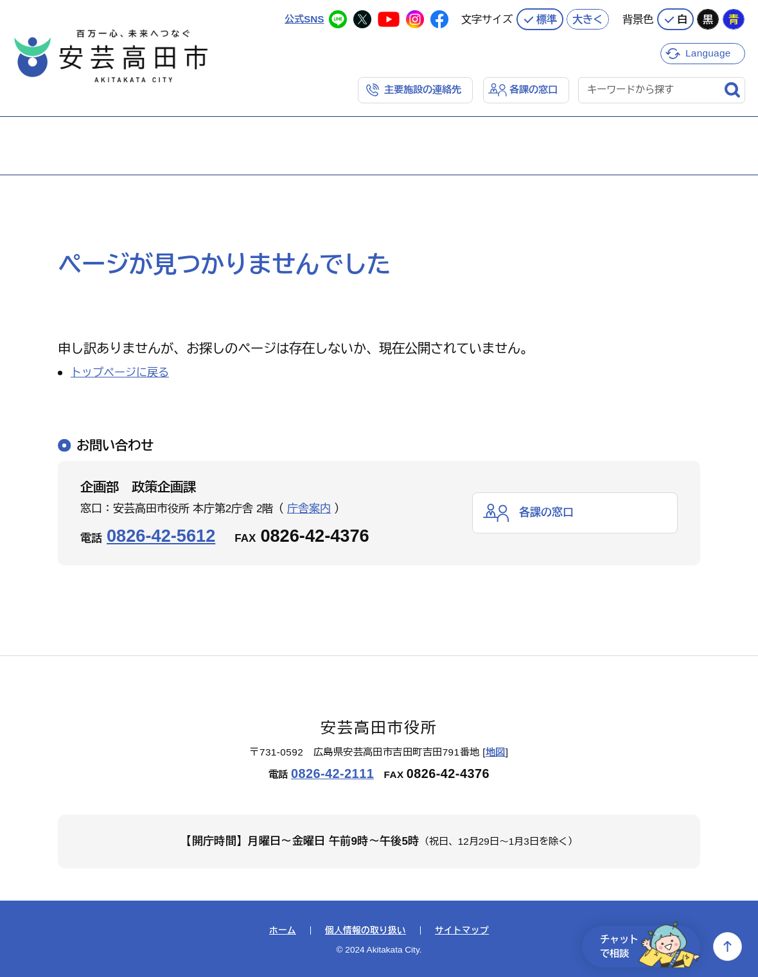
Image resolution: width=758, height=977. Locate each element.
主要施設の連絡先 (422, 89)
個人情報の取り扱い (365, 930)
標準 (546, 19)
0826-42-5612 (161, 536)
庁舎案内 (309, 509)
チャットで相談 (650, 946)
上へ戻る (727, 946)
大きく (587, 19)
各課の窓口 (533, 89)
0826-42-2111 (332, 773)
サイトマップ (462, 930)
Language (708, 53)
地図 (496, 752)
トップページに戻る (120, 373)
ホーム (282, 930)
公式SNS (304, 18)
